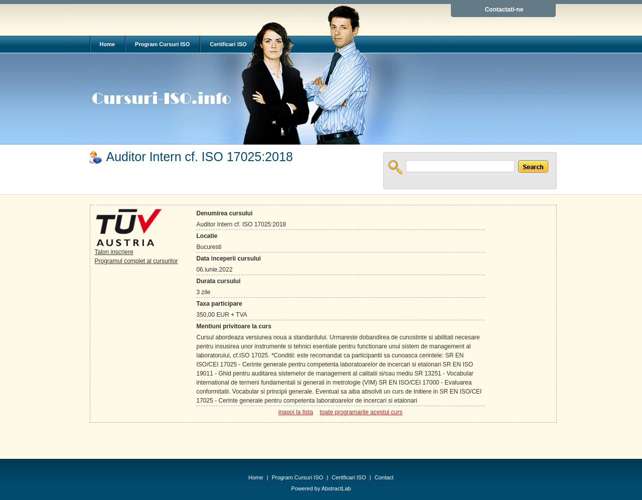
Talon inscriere (114, 252)
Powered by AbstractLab (321, 488)
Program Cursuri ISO (162, 44)
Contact (384, 477)
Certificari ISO (228, 44)
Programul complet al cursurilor (136, 261)
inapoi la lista (295, 412)
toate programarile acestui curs (360, 412)
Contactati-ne (504, 9)
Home (107, 44)
